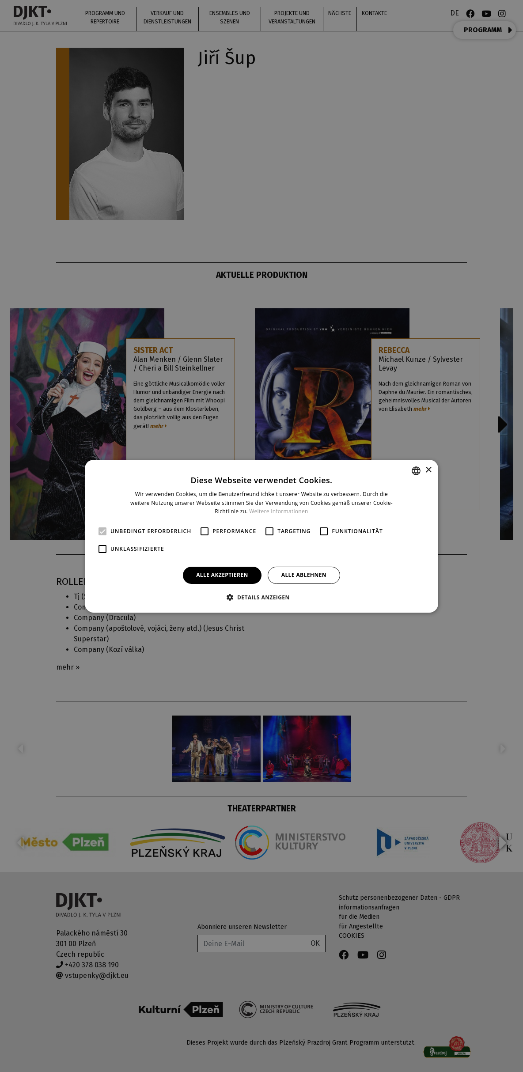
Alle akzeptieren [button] (222, 575)
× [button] (428, 470)
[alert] (261, 536)
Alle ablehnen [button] (303, 575)
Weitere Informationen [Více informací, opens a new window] (278, 511)
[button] (261, 597)
